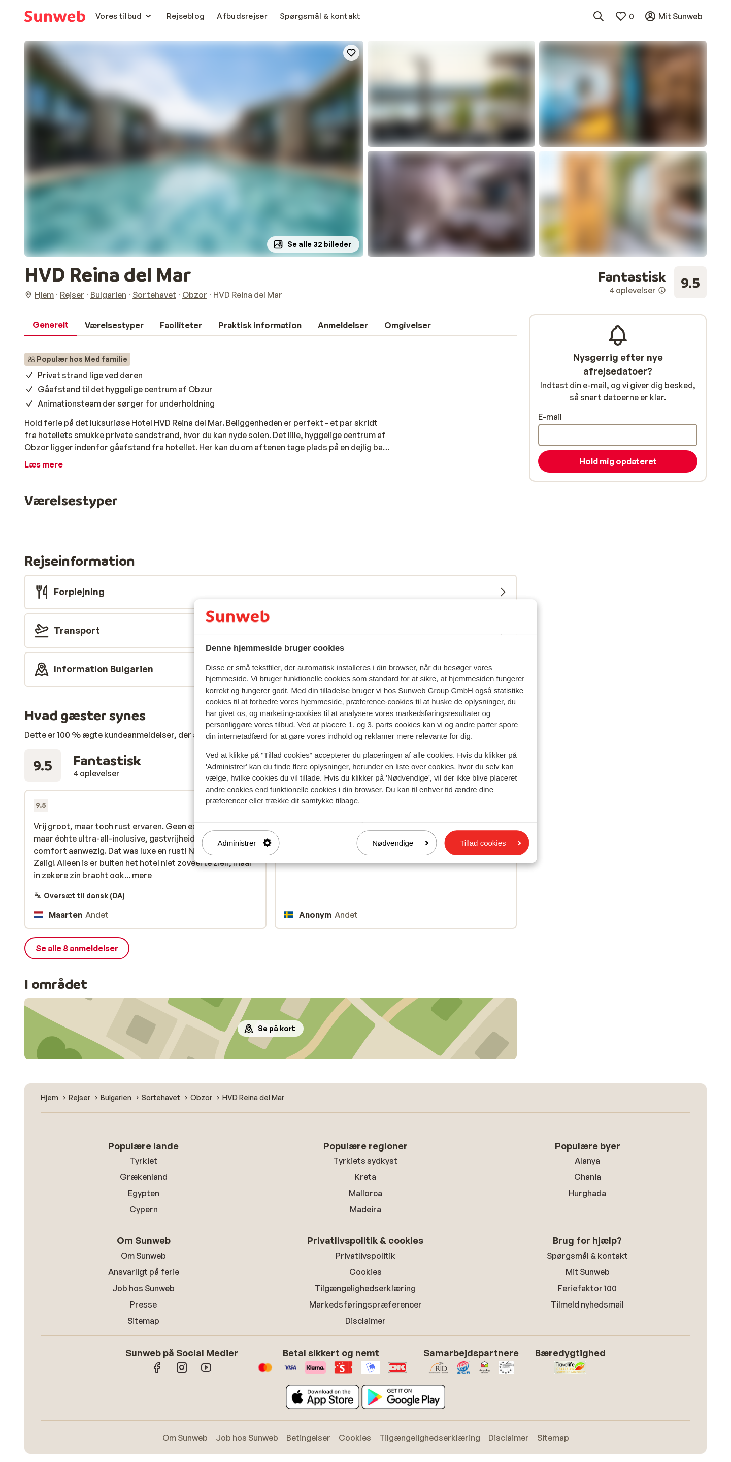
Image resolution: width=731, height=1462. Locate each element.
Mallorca (365, 1193)
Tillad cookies (490, 842)
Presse (143, 1304)
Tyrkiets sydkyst (365, 1161)
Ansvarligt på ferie (143, 1272)
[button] (193, 149)
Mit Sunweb (588, 1272)
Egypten (143, 1193)
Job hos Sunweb (143, 1288)
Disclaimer (365, 1321)
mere (142, 875)
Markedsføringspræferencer (365, 1304)
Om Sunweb (143, 1256)
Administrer (245, 842)
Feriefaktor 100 (587, 1288)
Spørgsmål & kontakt (587, 1256)
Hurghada (587, 1193)
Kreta (365, 1177)
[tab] (50, 325)
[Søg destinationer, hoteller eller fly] (598, 16)
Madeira (365, 1209)
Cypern (143, 1209)
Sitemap (143, 1321)
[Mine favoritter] (624, 16)
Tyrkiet (143, 1161)
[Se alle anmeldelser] (652, 282)
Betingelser (308, 1438)
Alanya (587, 1161)
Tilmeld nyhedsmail (587, 1304)
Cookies (365, 1272)
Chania (587, 1177)
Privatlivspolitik (365, 1256)
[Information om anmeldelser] (662, 290)
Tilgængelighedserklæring (365, 1288)
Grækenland (144, 1177)
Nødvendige (400, 842)
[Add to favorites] (351, 53)
